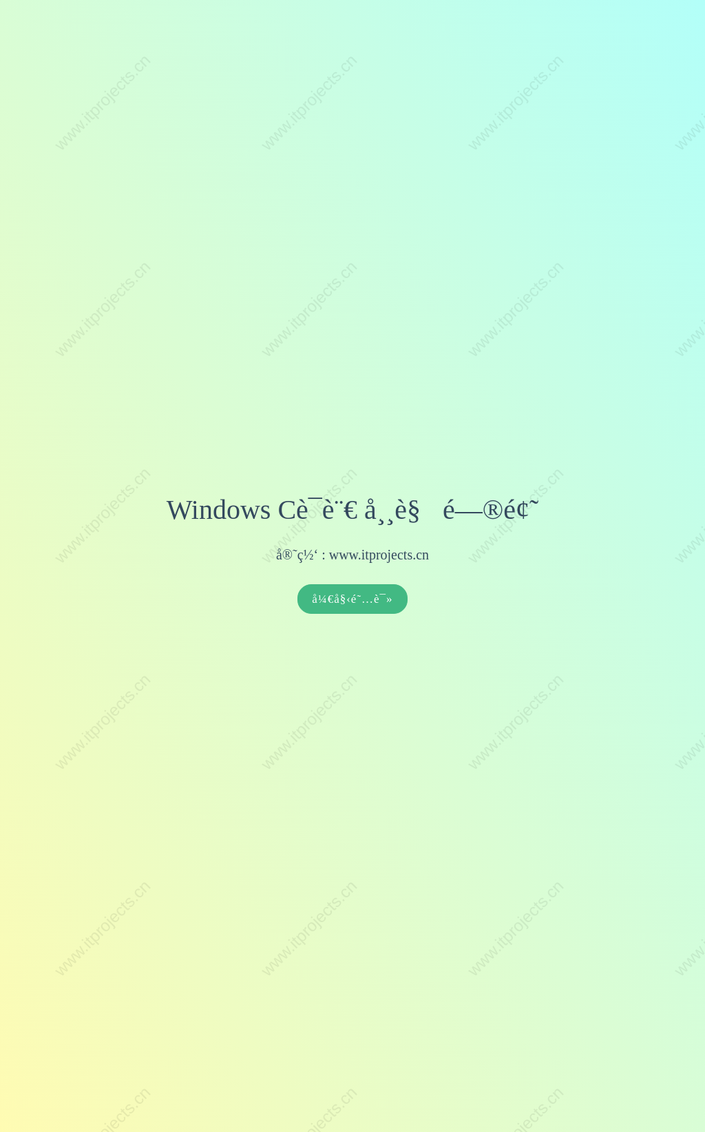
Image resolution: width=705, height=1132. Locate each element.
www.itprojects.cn (379, 554)
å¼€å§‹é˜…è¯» (352, 599)
